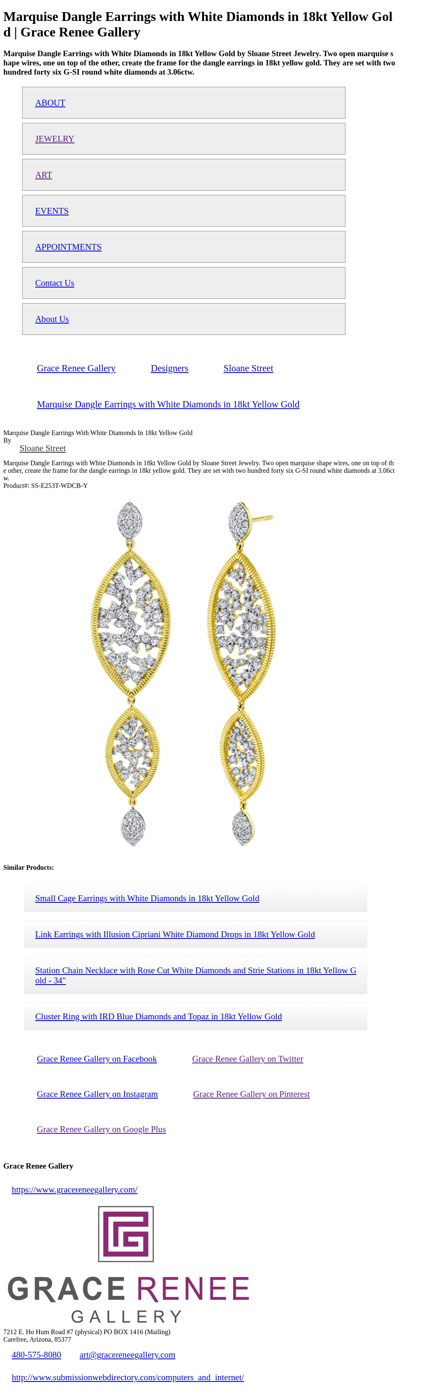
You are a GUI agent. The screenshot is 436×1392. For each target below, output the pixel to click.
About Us (52, 319)
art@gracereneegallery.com (128, 1354)
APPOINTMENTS (68, 246)
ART (43, 174)
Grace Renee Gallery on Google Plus (101, 1129)
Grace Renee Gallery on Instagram (97, 1094)
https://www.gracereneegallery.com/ (75, 1189)
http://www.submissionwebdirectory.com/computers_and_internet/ (128, 1377)
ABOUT (50, 102)
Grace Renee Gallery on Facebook (97, 1058)
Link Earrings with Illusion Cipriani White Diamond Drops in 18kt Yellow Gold (175, 934)
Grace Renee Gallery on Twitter (247, 1058)
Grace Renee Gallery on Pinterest (251, 1094)
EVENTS (52, 210)
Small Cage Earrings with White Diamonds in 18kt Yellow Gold (147, 898)
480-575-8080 (36, 1354)
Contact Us (54, 283)
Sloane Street (43, 448)
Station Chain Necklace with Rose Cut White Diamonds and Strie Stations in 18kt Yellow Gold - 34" (195, 975)
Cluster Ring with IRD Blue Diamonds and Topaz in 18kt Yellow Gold (158, 1016)
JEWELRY (55, 138)
